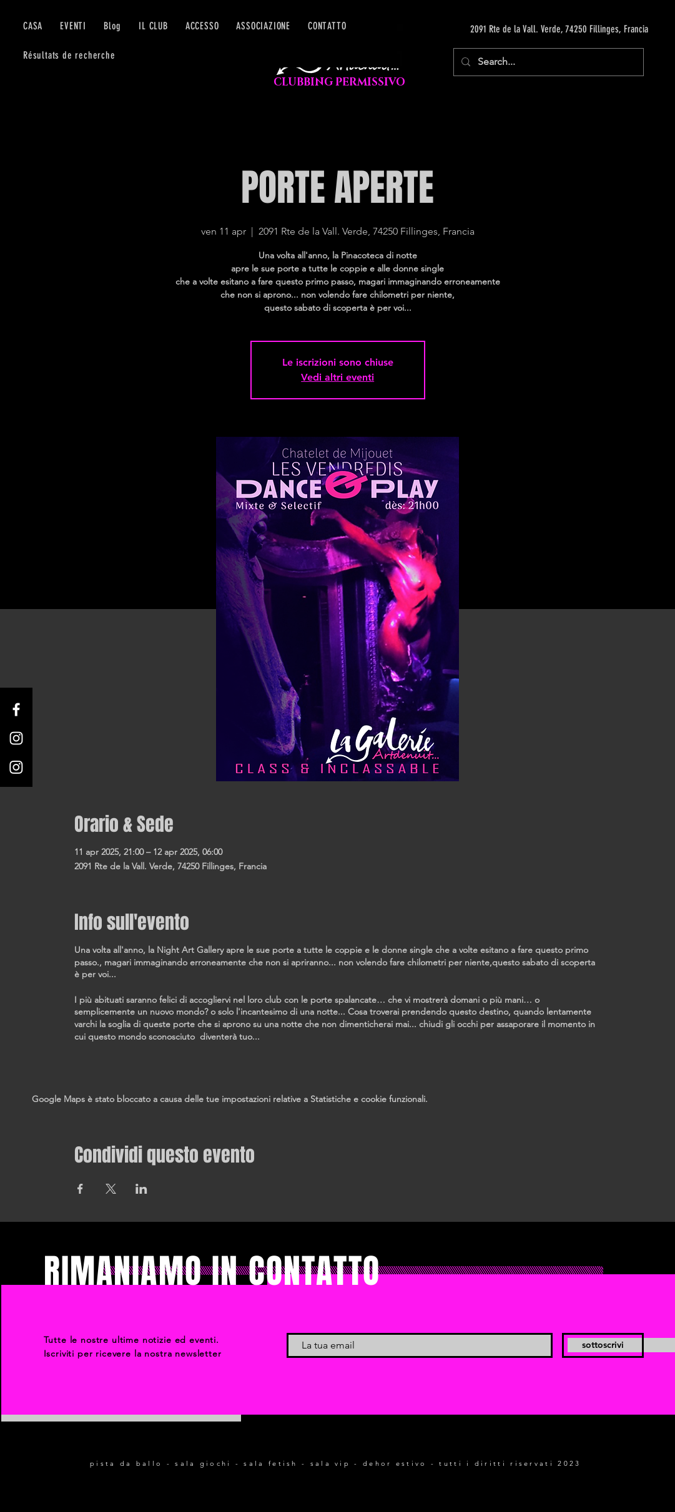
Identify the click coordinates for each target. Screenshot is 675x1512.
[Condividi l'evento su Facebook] (80, 1189)
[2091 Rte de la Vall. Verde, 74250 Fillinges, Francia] (530, 29)
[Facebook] (16, 709)
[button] (202, 26)
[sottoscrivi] (603, 1345)
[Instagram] (16, 738)
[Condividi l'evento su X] (111, 1189)
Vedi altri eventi (337, 377)
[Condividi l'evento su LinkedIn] (141, 1189)
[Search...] (547, 62)
